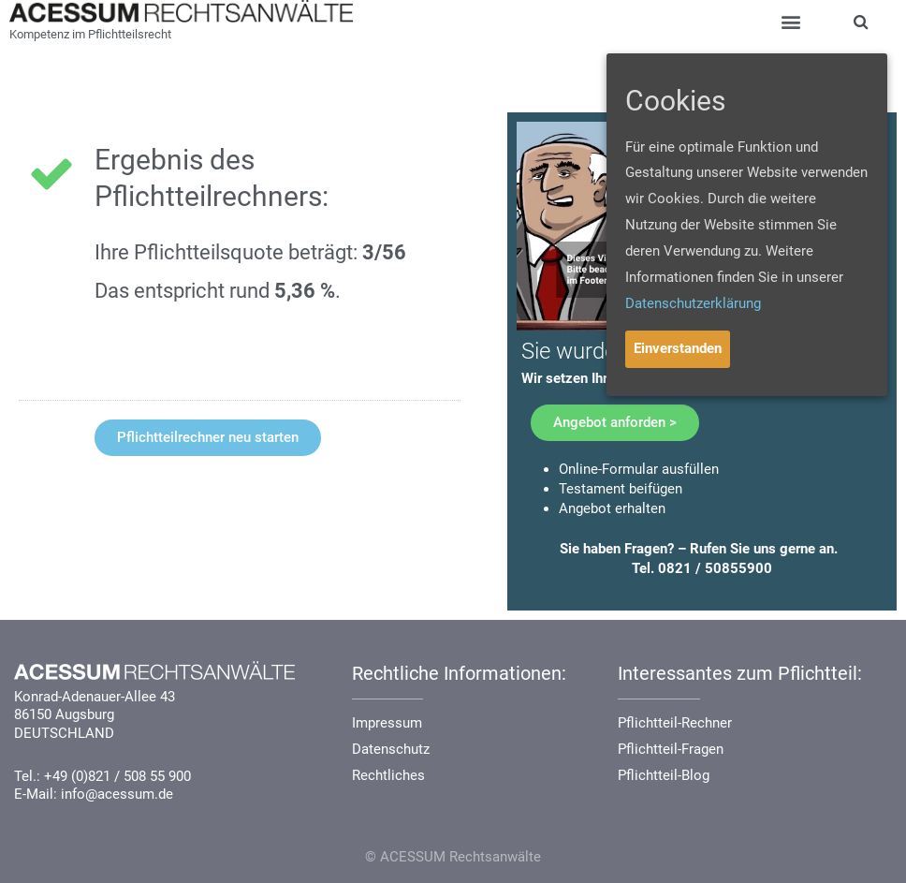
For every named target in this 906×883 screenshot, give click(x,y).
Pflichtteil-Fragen (670, 749)
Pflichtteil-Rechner (675, 722)
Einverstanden (678, 348)
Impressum (387, 722)
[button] (208, 437)
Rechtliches (388, 775)
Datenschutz (391, 749)
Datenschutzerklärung (693, 303)
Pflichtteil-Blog (663, 775)
